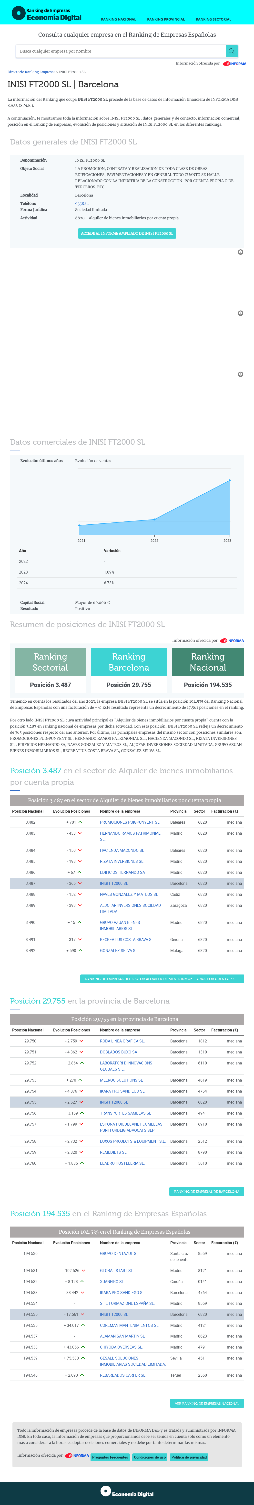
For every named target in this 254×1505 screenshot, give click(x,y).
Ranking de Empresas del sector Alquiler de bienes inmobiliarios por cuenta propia (163, 979)
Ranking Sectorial (213, 19)
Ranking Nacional (118, 19)
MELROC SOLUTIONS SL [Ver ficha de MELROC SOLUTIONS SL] (121, 1080)
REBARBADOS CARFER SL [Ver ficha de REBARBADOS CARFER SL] (122, 1375)
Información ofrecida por (211, 63)
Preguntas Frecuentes (110, 1457)
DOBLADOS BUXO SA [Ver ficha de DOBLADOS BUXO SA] (118, 1052)
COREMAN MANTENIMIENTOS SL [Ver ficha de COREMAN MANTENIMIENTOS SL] (129, 1325)
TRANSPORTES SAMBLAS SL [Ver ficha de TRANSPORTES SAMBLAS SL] (125, 1113)
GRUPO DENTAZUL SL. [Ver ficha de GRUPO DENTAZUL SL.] (120, 1253)
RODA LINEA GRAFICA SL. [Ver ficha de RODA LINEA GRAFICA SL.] (122, 1041)
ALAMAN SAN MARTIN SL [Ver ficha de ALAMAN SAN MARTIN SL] (122, 1336)
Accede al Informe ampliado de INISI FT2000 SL (127, 233)
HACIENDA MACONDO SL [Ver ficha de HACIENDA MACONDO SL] (122, 850)
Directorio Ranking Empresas (31, 72)
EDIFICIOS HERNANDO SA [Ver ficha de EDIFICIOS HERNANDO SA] (122, 872)
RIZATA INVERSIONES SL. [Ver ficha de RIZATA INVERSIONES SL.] (122, 861)
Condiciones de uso (150, 1457)
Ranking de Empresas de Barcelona (206, 1192)
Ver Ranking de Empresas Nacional (207, 1404)
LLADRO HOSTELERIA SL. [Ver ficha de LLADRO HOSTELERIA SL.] (122, 1163)
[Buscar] (232, 51)
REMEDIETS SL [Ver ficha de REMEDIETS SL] (113, 1152)
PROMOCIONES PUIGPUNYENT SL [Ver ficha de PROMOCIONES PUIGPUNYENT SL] (130, 822)
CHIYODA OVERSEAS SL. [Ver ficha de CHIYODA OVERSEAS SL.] (121, 1347)
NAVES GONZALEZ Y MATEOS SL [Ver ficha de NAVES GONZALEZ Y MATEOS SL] (129, 894)
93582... (82, 203)
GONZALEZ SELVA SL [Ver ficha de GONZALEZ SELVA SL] (119, 950)
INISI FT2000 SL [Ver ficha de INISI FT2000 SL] (114, 883)
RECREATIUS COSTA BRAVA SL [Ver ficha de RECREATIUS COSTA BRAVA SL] (127, 939)
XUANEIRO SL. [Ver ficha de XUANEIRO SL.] (112, 1281)
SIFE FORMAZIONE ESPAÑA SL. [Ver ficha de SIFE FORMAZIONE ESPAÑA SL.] (127, 1303)
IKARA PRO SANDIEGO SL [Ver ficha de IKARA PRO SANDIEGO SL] (122, 1091)
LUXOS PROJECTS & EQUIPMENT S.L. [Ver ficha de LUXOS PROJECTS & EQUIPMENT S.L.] (133, 1141)
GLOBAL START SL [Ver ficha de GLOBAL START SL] (116, 1270)
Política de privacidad (189, 1457)
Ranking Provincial (166, 19)
